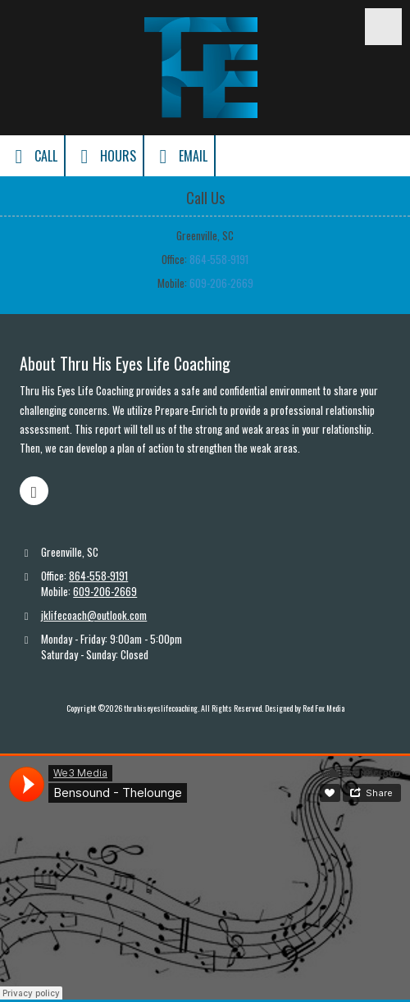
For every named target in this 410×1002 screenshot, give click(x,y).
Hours (104, 156)
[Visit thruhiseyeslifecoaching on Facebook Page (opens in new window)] (34, 490)
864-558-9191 (218, 259)
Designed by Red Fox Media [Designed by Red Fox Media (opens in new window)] (304, 708)
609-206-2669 (221, 283)
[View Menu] (383, 26)
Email (179, 156)
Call (32, 156)
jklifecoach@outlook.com (94, 615)
